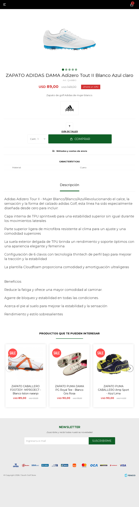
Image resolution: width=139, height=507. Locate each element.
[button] (131, 376)
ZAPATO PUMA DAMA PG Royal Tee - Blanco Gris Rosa (69, 390)
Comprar (82, 139)
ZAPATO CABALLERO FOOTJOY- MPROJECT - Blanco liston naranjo (25, 390)
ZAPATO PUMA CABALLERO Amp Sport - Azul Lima (113, 390)
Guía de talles (69, 131)
